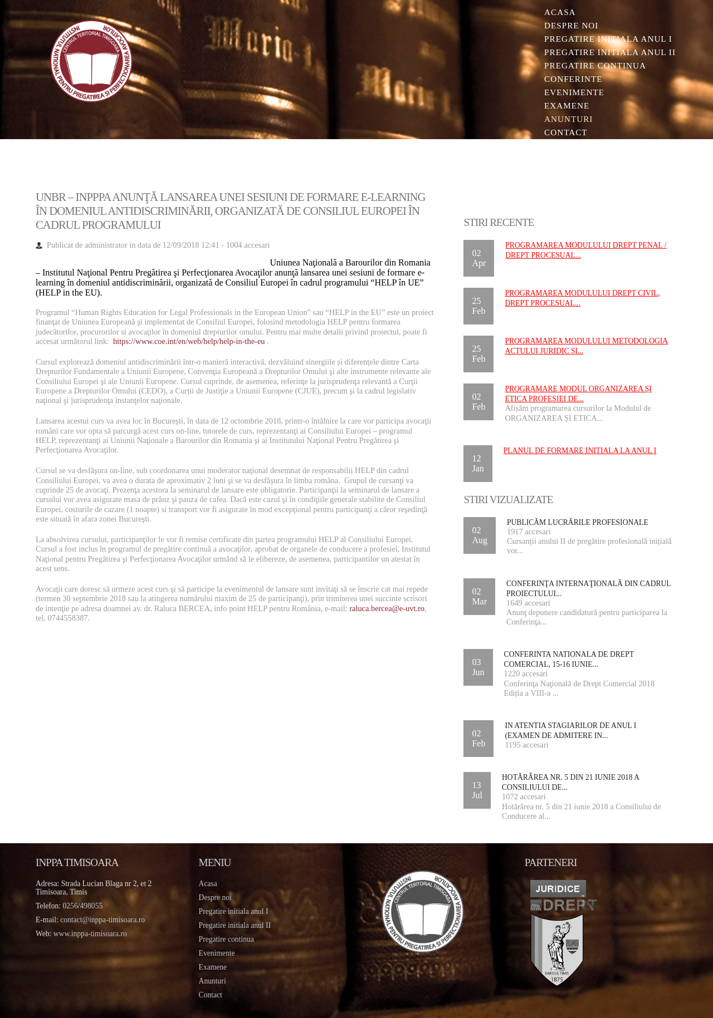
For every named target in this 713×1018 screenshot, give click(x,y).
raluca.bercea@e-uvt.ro (386, 608)
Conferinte (573, 78)
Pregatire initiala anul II (235, 925)
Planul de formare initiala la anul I (580, 450)
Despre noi (571, 25)
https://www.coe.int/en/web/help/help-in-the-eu (189, 341)
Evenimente (574, 92)
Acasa (559, 12)
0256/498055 (83, 906)
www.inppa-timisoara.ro (90, 934)
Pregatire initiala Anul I (608, 38)
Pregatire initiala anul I (233, 911)
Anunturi (568, 119)
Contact (566, 132)
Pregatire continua (595, 65)
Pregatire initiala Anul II (610, 52)
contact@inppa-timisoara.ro (102, 920)
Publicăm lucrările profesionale (577, 522)
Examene (566, 105)
